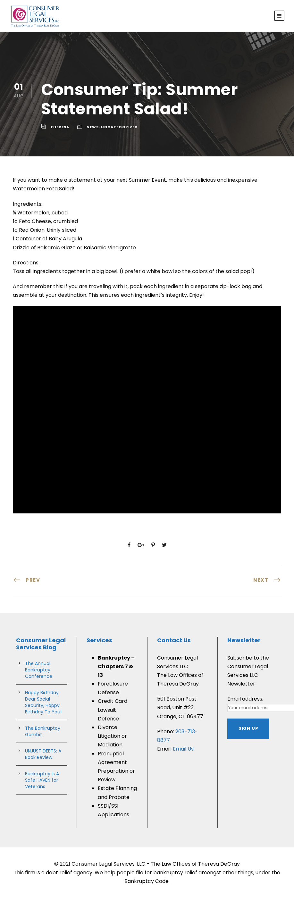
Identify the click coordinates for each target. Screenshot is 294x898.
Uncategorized (119, 126)
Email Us (183, 748)
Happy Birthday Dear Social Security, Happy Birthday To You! (43, 702)
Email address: (245, 699)
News (93, 126)
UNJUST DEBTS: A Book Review (43, 754)
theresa (59, 126)
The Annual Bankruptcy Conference (38, 669)
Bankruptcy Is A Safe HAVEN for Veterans (42, 780)
